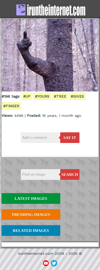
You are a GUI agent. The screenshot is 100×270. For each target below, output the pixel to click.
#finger (11, 106)
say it (69, 138)
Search (69, 174)
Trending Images (30, 214)
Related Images (31, 230)
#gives (77, 96)
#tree (60, 96)
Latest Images (30, 198)
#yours (42, 96)
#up (26, 96)
